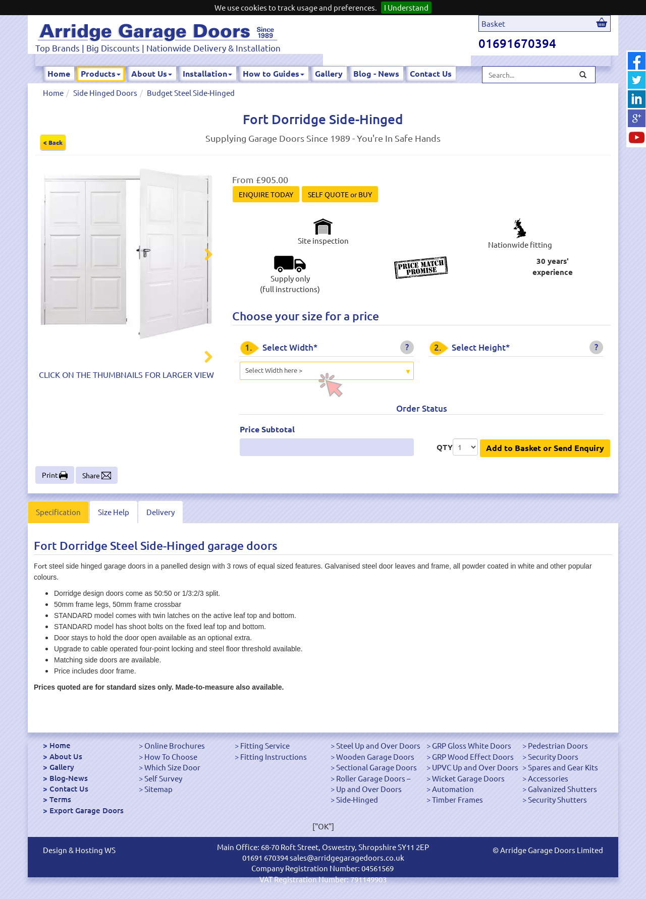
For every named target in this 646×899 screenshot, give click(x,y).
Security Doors (553, 756)
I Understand (406, 7)
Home (58, 73)
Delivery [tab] (160, 512)
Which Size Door (172, 767)
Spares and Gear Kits (563, 767)
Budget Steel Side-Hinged (191, 92)
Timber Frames (457, 799)
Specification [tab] (58, 512)
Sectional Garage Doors (376, 767)
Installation (207, 73)
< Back (53, 142)
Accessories (548, 778)
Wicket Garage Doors (468, 778)
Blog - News (376, 73)
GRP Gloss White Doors (471, 745)
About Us (151, 73)
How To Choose (170, 756)
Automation (453, 789)
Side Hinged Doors (105, 92)
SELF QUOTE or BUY (340, 194)
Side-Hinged (357, 799)
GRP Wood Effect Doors (473, 756)
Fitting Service (265, 745)
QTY (445, 447)
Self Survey (163, 778)
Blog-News (68, 778)
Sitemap (158, 789)
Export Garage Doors (86, 810)
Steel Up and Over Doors (378, 745)
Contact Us (431, 73)
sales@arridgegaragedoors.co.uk (347, 857)
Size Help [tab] (113, 512)
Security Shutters (557, 799)
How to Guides (273, 73)
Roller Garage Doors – (373, 778)
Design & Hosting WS (79, 850)
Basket (493, 23)
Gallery (329, 73)
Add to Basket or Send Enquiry (545, 447)
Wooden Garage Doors (375, 756)
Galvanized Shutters (562, 789)
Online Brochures (174, 745)
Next (202, 256)
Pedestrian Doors (558, 745)
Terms (60, 799)
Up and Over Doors (369, 789)
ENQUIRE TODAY (266, 194)
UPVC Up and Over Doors (475, 767)
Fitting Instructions (273, 756)
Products (101, 73)
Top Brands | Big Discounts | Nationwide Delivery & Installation (158, 47)
